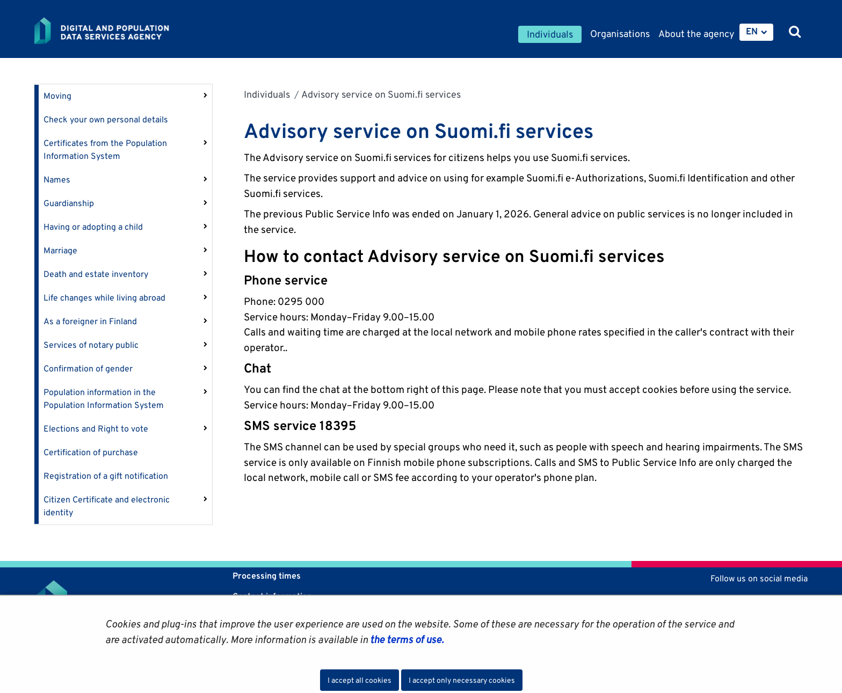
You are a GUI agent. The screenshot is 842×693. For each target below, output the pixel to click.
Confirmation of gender (88, 368)
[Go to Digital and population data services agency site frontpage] (130, 30)
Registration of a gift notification (105, 476)
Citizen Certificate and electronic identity (106, 506)
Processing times (267, 575)
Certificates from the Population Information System (105, 149)
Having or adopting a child (93, 226)
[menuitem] (756, 32)
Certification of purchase (90, 452)
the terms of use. (406, 639)
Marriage (60, 250)
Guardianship (68, 203)
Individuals (267, 94)
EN (752, 31)
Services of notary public (91, 345)
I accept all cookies (359, 680)
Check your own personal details (105, 119)
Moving (57, 95)
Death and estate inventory (95, 274)
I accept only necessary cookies (462, 680)
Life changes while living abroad (104, 297)
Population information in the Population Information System (103, 398)
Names (56, 179)
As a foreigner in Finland (90, 321)
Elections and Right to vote (95, 428)
